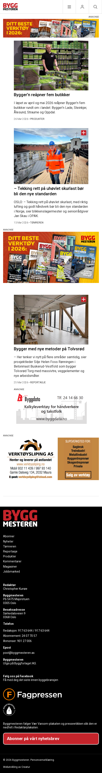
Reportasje (10, 551)
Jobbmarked (11, 571)
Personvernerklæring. (42, 759)
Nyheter (8, 541)
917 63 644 (25, 630)
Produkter (9, 556)
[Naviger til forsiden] (10, 7)
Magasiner (10, 566)
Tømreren (9, 546)
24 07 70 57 (29, 635)
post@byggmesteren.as (19, 652)
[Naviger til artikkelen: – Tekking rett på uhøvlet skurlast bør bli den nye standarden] (51, 156)
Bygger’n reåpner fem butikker (42, 94)
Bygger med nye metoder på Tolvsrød (49, 348)
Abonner (8, 536)
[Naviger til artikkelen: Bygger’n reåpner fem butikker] (51, 65)
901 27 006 (24, 641)
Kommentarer (12, 561)
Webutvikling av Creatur (16, 767)
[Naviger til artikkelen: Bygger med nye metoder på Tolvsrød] (51, 320)
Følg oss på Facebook (18, 676)
